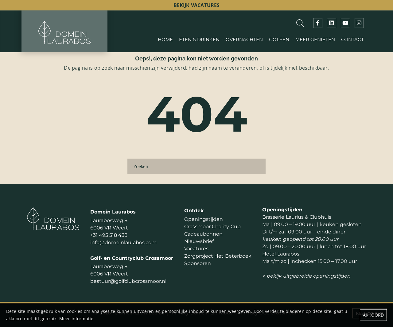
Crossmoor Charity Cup (212, 226)
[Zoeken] (196, 166)
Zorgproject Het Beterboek (217, 256)
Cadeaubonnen (203, 234)
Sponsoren (197, 263)
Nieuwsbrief (199, 241)
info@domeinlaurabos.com (123, 242)
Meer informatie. (77, 318)
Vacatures (196, 249)
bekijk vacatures (196, 5)
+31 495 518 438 (108, 235)
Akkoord (373, 315)
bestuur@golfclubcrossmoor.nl (128, 281)
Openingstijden (203, 219)
